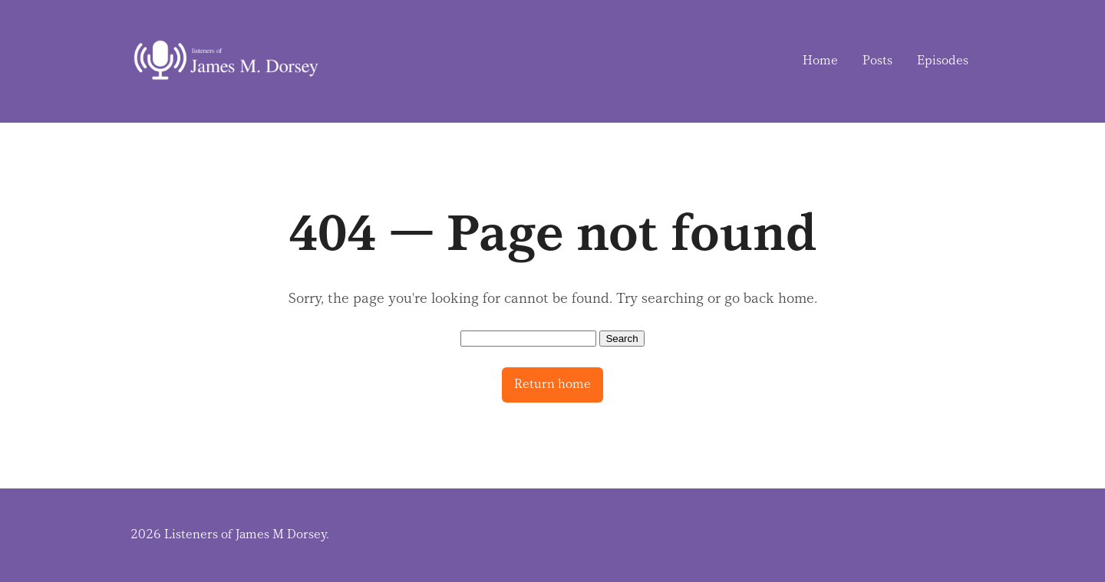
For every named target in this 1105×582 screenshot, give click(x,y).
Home (820, 60)
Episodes (942, 60)
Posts (877, 60)
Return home (552, 384)
